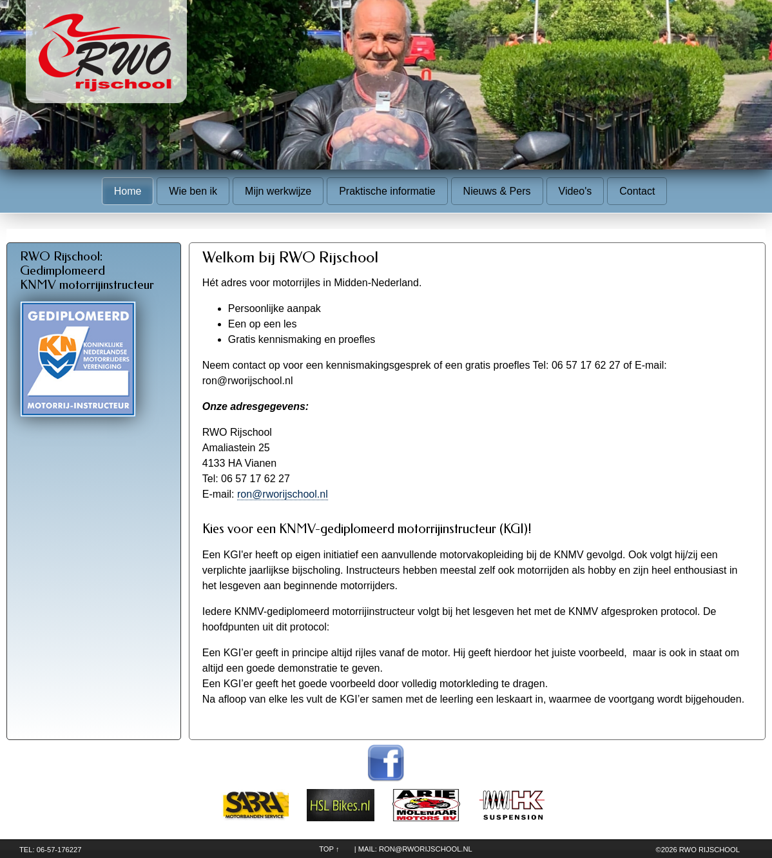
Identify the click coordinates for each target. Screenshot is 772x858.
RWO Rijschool (709, 849)
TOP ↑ (329, 849)
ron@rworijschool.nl (282, 494)
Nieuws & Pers (497, 191)
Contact (637, 191)
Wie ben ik (193, 191)
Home (128, 191)
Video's (575, 191)
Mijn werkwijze (278, 191)
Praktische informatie (387, 191)
